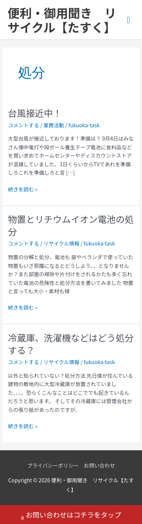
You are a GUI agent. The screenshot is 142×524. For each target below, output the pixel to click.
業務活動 (54, 125)
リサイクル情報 (62, 243)
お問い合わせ (99, 465)
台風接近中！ (35, 112)
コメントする (23, 125)
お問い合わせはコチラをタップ (71, 515)
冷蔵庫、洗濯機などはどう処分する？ (71, 344)
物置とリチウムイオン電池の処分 (71, 225)
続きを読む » (22, 189)
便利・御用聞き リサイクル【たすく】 (62, 20)
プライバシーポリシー (52, 465)
